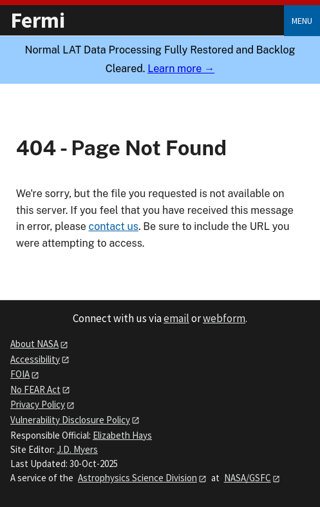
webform (224, 318)
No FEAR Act (35, 389)
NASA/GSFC (247, 478)
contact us (113, 226)
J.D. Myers (77, 449)
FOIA (20, 374)
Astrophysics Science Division (137, 478)
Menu (302, 20)
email (176, 318)
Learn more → (180, 68)
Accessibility (35, 359)
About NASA (34, 344)
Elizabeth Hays (122, 435)
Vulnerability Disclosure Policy (70, 420)
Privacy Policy (37, 404)
